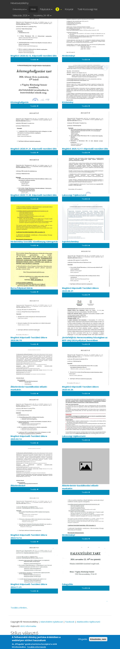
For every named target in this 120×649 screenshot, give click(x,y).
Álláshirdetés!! (18, 485)
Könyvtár (69, 9)
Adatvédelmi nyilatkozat (51, 621)
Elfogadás (82, 640)
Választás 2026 (21, 15)
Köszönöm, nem (98, 640)
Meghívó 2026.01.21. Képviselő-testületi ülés (34, 148)
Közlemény (67, 102)
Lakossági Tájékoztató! (74, 195)
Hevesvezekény (20, 3)
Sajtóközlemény (70, 241)
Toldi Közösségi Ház (87, 9)
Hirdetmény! (68, 55)
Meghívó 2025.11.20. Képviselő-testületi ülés (34, 195)
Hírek (33, 9)
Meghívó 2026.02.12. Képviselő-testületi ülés (34, 55)
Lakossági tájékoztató (74, 436)
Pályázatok (46, 9)
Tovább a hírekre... (19, 607)
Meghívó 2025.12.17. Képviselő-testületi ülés (85, 148)
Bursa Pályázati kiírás (22, 288)
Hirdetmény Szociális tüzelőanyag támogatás (34, 241)
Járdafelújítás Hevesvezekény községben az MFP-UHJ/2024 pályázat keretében (85, 339)
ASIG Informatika (28, 626)
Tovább (34, 59)
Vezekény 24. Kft (42, 15)
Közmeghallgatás (20, 102)
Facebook (69, 621)
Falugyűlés (67, 584)
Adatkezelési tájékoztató (88, 621)
